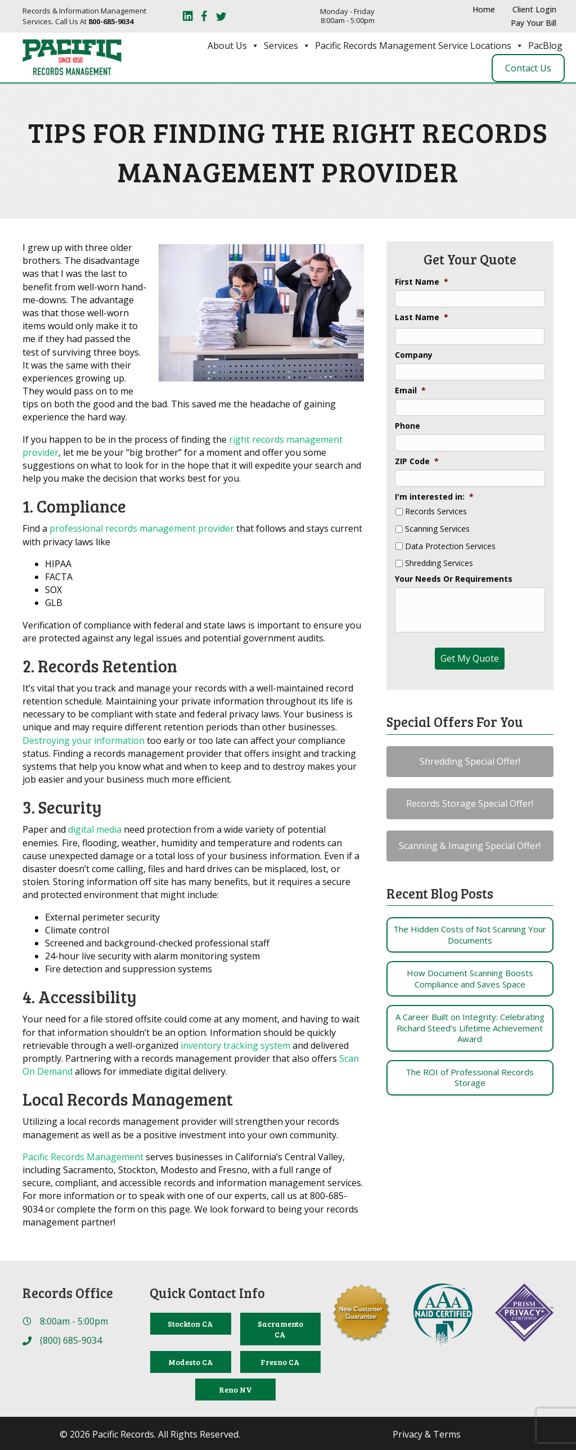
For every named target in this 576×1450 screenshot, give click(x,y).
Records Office (67, 1292)
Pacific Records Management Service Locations (419, 45)
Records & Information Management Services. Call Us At (84, 16)
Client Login (534, 9)
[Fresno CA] (280, 1362)
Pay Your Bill (533, 22)
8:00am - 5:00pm (74, 1321)
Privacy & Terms (427, 1434)
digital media (95, 829)
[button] (470, 761)
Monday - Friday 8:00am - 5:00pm (347, 16)
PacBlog (545, 45)
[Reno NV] (235, 1389)
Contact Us (528, 68)
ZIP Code (417, 461)
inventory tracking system (235, 1045)
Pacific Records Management (82, 1157)
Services (287, 45)
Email (410, 390)
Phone (407, 426)
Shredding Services (439, 563)
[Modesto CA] (190, 1362)
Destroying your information (83, 740)
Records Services (436, 512)
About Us (233, 45)
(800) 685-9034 (71, 1340)
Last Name (421, 317)
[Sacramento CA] (280, 1329)
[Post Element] (470, 935)
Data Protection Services (450, 546)
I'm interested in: (434, 497)
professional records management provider (142, 528)
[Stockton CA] (190, 1324)
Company (414, 355)
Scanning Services (437, 529)
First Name (421, 282)
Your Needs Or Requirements (453, 579)
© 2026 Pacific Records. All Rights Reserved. (150, 1434)
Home (483, 9)
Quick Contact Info (207, 1292)
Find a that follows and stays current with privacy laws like (192, 534)
